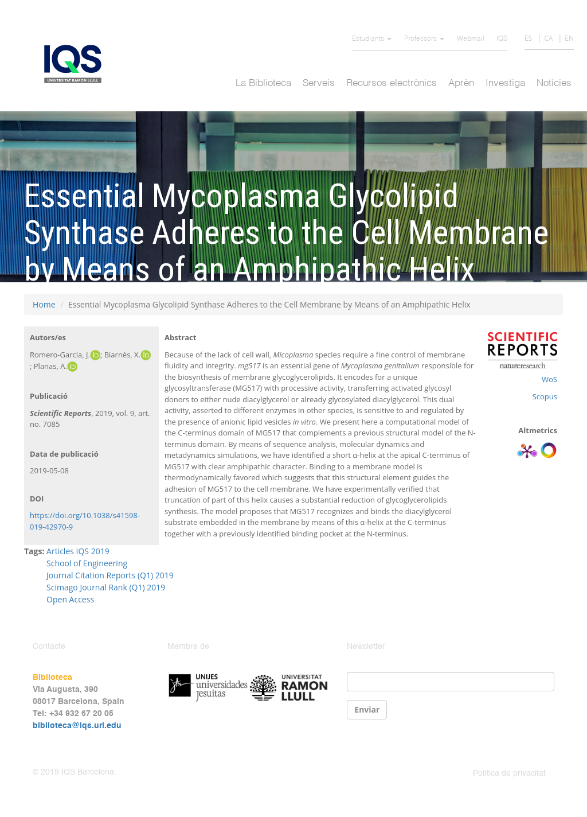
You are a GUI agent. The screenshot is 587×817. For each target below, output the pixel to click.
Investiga (505, 83)
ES (528, 38)
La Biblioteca (263, 83)
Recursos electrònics (391, 83)
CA (548, 38)
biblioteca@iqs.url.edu (77, 726)
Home (44, 304)
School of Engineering (86, 563)
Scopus (545, 396)
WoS (549, 379)
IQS (501, 39)
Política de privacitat (509, 773)
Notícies (554, 83)
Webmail (470, 39)
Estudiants (372, 39)
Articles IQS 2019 (77, 551)
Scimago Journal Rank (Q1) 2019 (105, 587)
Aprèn (461, 83)
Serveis (319, 83)
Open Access (70, 599)
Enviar (366, 709)
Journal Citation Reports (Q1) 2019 (110, 575)
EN (569, 38)
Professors (424, 39)
